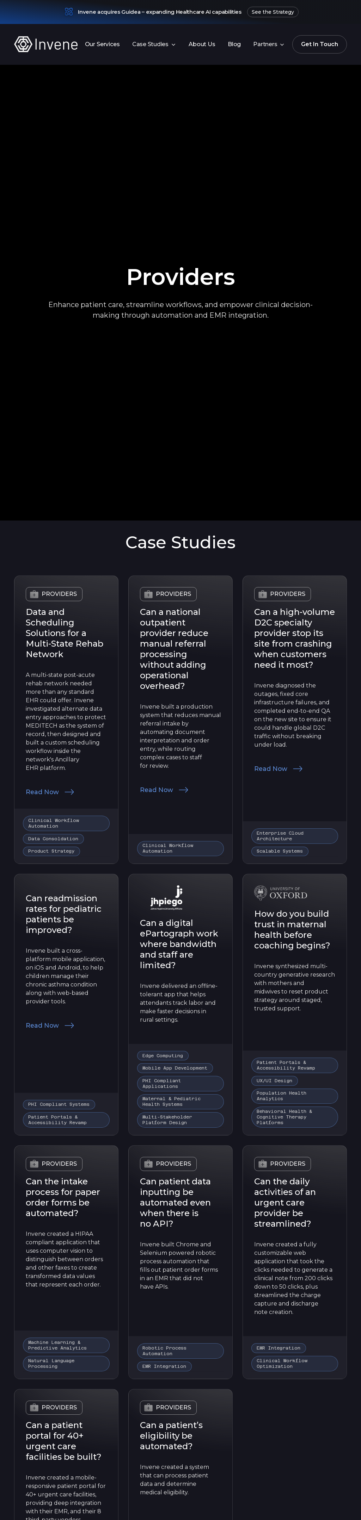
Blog (234, 44)
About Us (202, 44)
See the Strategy (273, 12)
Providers (59, 594)
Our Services (102, 44)
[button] (154, 44)
